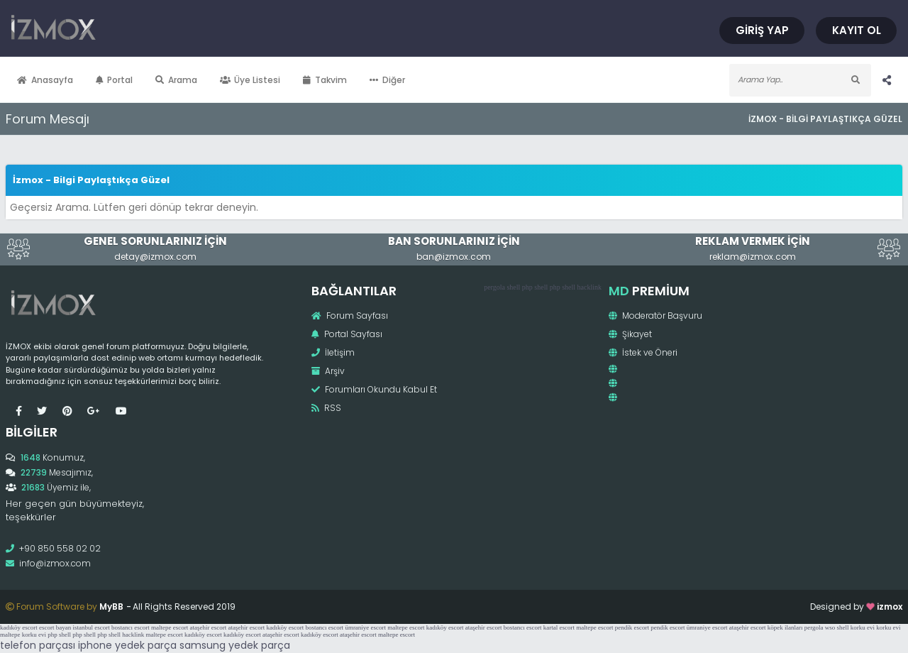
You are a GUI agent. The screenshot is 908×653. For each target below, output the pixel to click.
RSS (326, 408)
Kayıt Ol (856, 30)
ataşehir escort (207, 627)
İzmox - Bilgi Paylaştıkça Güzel (825, 119)
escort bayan (55, 627)
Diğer (387, 80)
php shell (535, 287)
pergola (494, 287)
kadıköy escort (19, 627)
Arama (176, 80)
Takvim (325, 80)
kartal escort (559, 627)
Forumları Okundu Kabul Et (374, 389)
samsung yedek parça (234, 645)
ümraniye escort (365, 627)
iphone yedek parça (127, 645)
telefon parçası (37, 645)
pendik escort (632, 627)
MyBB (111, 606)
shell (513, 287)
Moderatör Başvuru (655, 315)
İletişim (333, 352)
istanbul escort (90, 627)
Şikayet (630, 334)
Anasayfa (45, 80)
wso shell (837, 627)
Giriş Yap (762, 30)
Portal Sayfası (346, 334)
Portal (114, 80)
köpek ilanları (785, 627)
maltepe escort (169, 627)
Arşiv (328, 371)
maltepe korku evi (23, 634)
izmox (889, 606)
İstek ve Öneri (643, 352)
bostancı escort (130, 627)
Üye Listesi (250, 80)
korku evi (863, 627)
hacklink (589, 287)
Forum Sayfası (349, 315)
